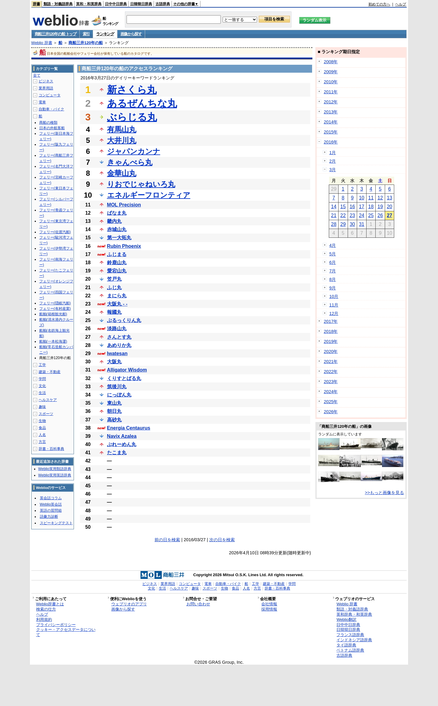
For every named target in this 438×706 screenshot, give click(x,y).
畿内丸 (114, 221)
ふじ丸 (114, 287)
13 (389, 197)
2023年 (331, 381)
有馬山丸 (121, 129)
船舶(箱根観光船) (53, 314)
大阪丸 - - (117, 303)
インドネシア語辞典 (354, 640)
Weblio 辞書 (41, 42)
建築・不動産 (50, 372)
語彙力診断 (49, 516)
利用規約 (44, 619)
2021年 (331, 361)
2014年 (331, 121)
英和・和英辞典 (89, 4)
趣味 (42, 407)
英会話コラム (51, 498)
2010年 (331, 81)
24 (361, 215)
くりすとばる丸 (124, 378)
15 (343, 206)
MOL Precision (124, 204)
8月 (332, 279)
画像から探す (131, 34)
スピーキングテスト (56, 523)
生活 (42, 393)
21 (333, 215)
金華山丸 (121, 173)
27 (389, 215)
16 (352, 206)
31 (361, 224)
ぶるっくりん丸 (124, 320)
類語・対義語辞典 (58, 4)
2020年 (331, 351)
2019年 (331, 341)
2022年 (331, 371)
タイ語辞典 (346, 645)
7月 (332, 270)
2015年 (331, 132)
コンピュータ (50, 95)
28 (333, 224)
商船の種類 (48, 122)
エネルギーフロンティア (148, 195)
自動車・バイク (51, 109)
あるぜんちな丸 (142, 103)
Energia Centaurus (128, 428)
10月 (333, 296)
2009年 (331, 71)
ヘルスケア (48, 400)
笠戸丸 (114, 279)
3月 (332, 169)
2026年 (331, 411)
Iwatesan (117, 353)
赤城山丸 (117, 229)
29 (343, 224)
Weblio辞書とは (50, 604)
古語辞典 (162, 4)
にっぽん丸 (119, 394)
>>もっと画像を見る (384, 492)
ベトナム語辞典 (350, 650)
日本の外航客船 (52, 128)
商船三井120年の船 (85, 42)
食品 (42, 428)
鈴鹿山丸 (117, 262)
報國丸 (114, 312)
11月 (333, 305)
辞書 (36, 4)
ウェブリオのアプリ (129, 604)
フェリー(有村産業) (55, 308)
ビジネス (46, 81)
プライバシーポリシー (56, 624)
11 (371, 197)
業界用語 (46, 88)
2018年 (331, 331)
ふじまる (117, 254)
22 (343, 215)
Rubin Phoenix (124, 246)
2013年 (331, 111)
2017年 (331, 321)
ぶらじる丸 (132, 117)
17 (361, 206)
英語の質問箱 (51, 510)
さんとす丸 (119, 337)
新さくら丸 (132, 89)
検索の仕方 (46, 609)
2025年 (331, 401)
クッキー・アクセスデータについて (66, 632)
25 (371, 215)
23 (352, 215)
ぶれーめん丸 (121, 444)
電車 (42, 102)
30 (352, 224)
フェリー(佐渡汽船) (55, 232)
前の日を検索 (167, 539)
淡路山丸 (117, 328)
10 (361, 197)
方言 (42, 442)
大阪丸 (114, 361)
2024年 (331, 391)
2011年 (331, 91)
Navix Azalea (122, 436)
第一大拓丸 (119, 237)
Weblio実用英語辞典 (54, 475)
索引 (86, 34)
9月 (332, 288)
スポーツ (46, 414)
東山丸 (114, 403)
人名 (42, 435)
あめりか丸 (119, 345)
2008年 (331, 61)
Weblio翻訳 (346, 619)
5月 (332, 253)
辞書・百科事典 (51, 449)
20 (389, 206)
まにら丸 (117, 295)
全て (36, 75)
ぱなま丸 (117, 213)
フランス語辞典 (350, 634)
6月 (332, 262)
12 (380, 197)
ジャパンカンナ (133, 151)
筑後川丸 (117, 386)
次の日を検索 (222, 539)
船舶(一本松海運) (53, 341)
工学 (42, 365)
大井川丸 (121, 140)
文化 (42, 386)
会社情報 (269, 604)
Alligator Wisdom (127, 369)
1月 (332, 152)
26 (380, 215)
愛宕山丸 (117, 270)
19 (380, 206)
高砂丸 (114, 419)
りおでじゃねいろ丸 (141, 184)
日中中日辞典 (116, 4)
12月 (333, 313)
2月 (332, 161)
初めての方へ (379, 4)
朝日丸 (114, 411)
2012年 (331, 101)
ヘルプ (400, 4)
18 (371, 206)
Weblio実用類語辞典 (54, 469)
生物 (42, 421)
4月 (332, 245)
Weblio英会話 (51, 504)
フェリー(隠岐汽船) (55, 303)
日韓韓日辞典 (141, 4)
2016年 (331, 142)
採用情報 (269, 609)
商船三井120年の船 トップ (55, 34)
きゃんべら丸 (129, 162)
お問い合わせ (198, 604)
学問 (42, 379)
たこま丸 (117, 452)
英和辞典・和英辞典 (354, 614)
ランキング (105, 34)
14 (333, 206)
